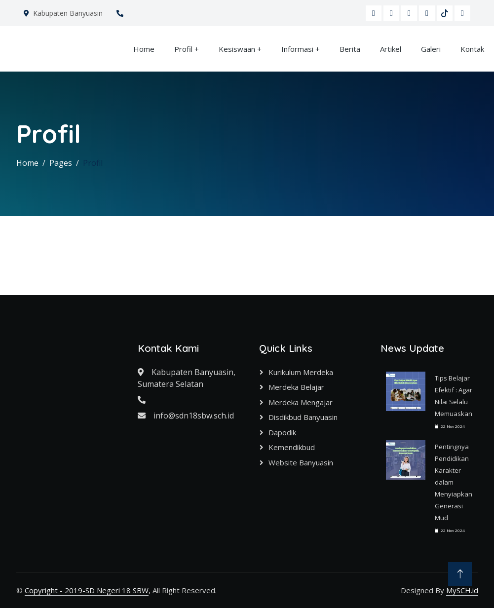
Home (143, 49)
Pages (60, 162)
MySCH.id (462, 590)
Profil (183, 49)
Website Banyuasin (300, 462)
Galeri (431, 49)
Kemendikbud (291, 447)
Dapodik (282, 432)
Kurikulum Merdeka (300, 372)
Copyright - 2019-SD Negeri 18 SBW (87, 590)
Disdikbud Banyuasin (303, 417)
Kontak (472, 49)
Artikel (390, 49)
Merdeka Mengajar (300, 402)
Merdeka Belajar (296, 387)
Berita (350, 49)
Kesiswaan (237, 49)
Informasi (297, 49)
